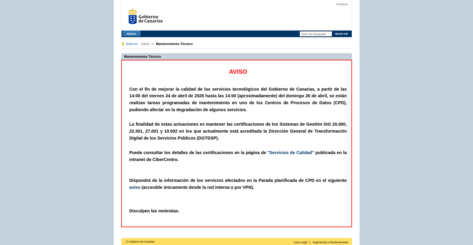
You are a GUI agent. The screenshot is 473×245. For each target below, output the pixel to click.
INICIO (131, 33)
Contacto (342, 4)
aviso (135, 187)
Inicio (145, 44)
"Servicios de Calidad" (291, 152)
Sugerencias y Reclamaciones (330, 242)
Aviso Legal (300, 242)
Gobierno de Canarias (147, 18)
